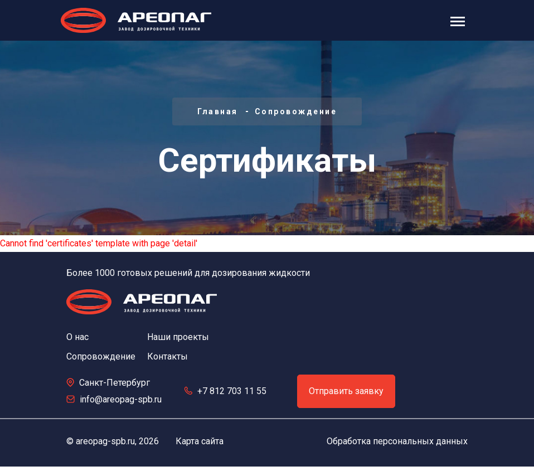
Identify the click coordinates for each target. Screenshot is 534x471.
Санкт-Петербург (114, 382)
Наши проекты (178, 337)
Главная (217, 111)
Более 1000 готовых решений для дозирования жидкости (188, 273)
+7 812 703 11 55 (231, 391)
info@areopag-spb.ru (121, 399)
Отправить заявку (346, 391)
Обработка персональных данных (397, 441)
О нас (77, 337)
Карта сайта (200, 441)
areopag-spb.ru (105, 441)
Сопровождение (296, 111)
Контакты (167, 356)
